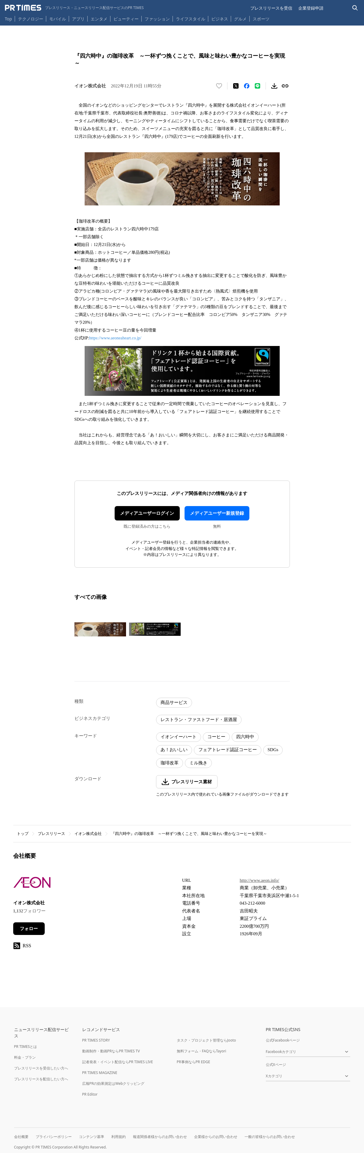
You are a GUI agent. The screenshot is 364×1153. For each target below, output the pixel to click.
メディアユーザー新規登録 (217, 513)
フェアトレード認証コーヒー (227, 749)
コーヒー (216, 736)
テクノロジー (30, 19)
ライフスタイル (190, 19)
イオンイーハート (179, 736)
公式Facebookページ (283, 1040)
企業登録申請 (310, 8)
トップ (23, 833)
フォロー (29, 928)
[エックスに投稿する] (236, 86)
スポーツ (261, 19)
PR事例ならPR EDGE (193, 1061)
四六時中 (245, 736)
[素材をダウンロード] (274, 86)
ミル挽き (198, 762)
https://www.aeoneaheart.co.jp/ (115, 338)
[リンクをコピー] (285, 86)
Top (8, 19)
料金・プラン (25, 1057)
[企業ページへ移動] (32, 884)
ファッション (157, 19)
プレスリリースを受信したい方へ (41, 1068)
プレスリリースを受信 (271, 8)
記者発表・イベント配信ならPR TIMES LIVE (117, 1061)
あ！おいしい (174, 749)
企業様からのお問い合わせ (215, 1136)
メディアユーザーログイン (147, 513)
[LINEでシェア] (257, 86)
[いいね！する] (219, 86)
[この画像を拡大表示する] (100, 629)
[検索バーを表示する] (355, 8)
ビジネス (219, 19)
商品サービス (174, 702)
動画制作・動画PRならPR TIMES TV (111, 1051)
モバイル (57, 19)
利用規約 (118, 1136)
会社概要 (21, 1136)
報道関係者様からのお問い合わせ (160, 1136)
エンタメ (99, 19)
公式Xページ (276, 1064)
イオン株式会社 (88, 833)
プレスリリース (51, 833)
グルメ (240, 19)
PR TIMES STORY (96, 1040)
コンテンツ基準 (91, 1136)
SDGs (273, 749)
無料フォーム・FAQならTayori (201, 1051)
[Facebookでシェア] (246, 86)
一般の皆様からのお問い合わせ (270, 1136)
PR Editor (90, 1094)
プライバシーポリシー (54, 1136)
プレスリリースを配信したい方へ (41, 1079)
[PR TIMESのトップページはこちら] (74, 7)
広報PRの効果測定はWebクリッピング (113, 1083)
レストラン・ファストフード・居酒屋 (199, 719)
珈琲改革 (170, 762)
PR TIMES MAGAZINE (99, 1072)
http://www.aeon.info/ (259, 880)
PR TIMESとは (25, 1046)
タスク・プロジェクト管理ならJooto (206, 1040)
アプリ (78, 19)
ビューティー (126, 19)
